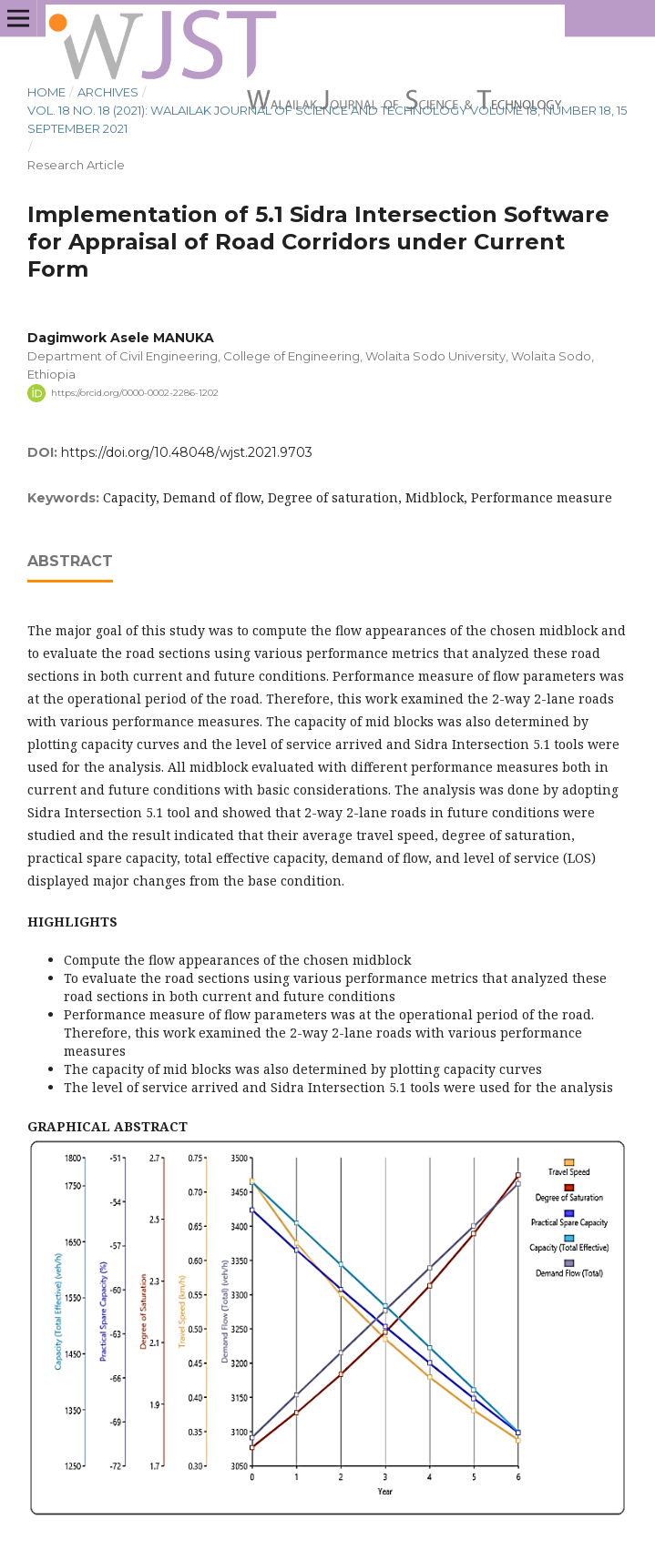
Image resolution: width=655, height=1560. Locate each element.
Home (46, 92)
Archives (107, 92)
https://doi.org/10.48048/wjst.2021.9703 (186, 452)
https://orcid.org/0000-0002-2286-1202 (135, 393)
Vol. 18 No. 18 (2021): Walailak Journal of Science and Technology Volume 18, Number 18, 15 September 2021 (327, 119)
